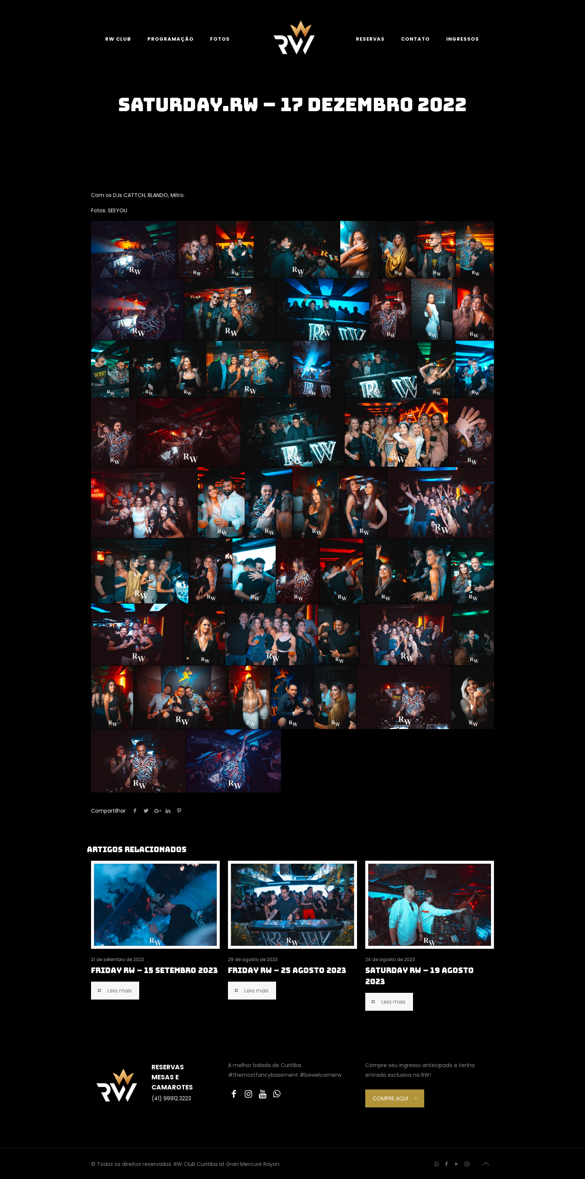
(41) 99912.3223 (171, 1098)
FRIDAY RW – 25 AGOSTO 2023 (287, 970)
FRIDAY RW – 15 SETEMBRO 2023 (154, 970)
